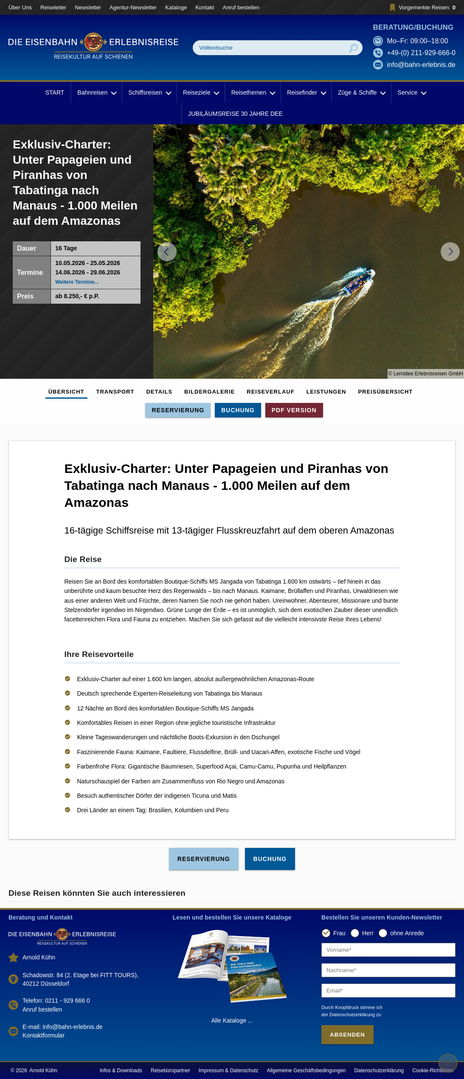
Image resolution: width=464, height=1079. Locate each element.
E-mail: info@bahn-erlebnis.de (62, 1026)
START (55, 92)
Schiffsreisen (149, 92)
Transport (115, 392)
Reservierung (178, 410)
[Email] (388, 991)
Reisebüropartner (170, 1070)
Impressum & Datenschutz (229, 1070)
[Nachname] (388, 970)
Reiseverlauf (270, 392)
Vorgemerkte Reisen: (421, 7)
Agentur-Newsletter (133, 7)
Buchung (238, 410)
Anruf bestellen (240, 7)
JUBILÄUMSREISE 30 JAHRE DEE (235, 113)
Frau (339, 933)
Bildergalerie (209, 392)
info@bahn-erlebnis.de (421, 64)
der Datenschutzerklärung (348, 1014)
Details (159, 392)
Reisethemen (252, 92)
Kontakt (204, 7)
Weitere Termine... (76, 282)
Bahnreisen (96, 92)
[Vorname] (388, 950)
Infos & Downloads (121, 1070)
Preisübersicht (385, 392)
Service (411, 92)
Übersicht (66, 392)
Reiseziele (200, 92)
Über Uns (20, 7)
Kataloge (176, 7)
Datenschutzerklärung (379, 1070)
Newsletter (88, 7)
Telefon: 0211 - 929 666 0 (56, 1000)
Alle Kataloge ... (232, 1020)
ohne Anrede (407, 933)
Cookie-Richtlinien (432, 1070)
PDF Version (294, 410)
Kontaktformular (43, 1035)
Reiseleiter (53, 7)
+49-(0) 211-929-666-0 (421, 52)
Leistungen (326, 392)
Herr (368, 933)
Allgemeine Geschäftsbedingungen (306, 1070)
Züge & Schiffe (361, 92)
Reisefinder (306, 92)
